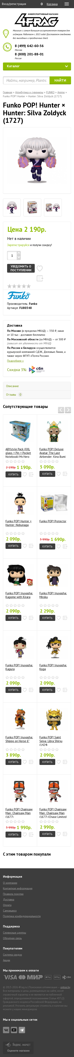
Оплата (7, 905)
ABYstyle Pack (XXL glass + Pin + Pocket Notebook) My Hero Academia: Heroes (20, 437)
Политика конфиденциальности (22, 916)
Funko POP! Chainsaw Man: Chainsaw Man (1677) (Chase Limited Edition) (53, 798)
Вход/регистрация (14, 4)
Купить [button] (13, 474)
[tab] (12, 207)
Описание (12, 386)
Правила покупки (13, 894)
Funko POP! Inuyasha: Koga (53, 652)
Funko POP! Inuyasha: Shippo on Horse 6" (20, 724)
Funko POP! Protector (53, 506)
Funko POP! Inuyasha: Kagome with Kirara (20, 580)
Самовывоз (10, 910)
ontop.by (65, 987)
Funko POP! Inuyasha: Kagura (20, 652)
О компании (10, 883)
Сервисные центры (14, 932)
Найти (60, 80)
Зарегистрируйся (18, 245)
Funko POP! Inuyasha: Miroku (53, 580)
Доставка (8, 899)
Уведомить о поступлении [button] (20, 268)
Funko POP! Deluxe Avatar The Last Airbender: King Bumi (53, 437)
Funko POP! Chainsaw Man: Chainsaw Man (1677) (20, 798)
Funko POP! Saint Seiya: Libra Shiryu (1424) (53, 726)
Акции (6, 960)
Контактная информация (17, 888)
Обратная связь (12, 938)
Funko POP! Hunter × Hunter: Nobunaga (20, 508)
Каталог (37, 66)
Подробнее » (15, 361)
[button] (40, 268)
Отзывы (14, 394)
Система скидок (12, 954)
